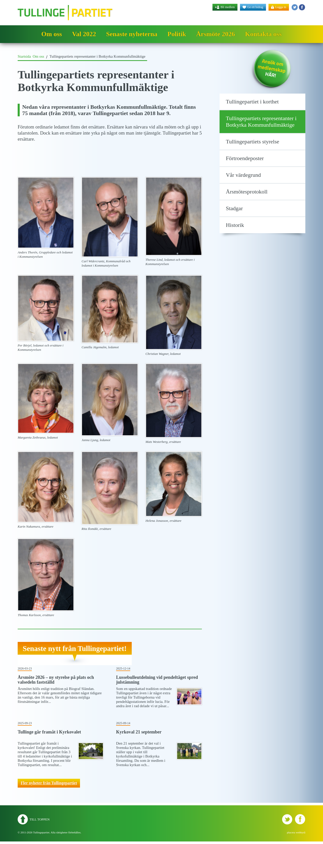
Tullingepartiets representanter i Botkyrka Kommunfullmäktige (261, 121)
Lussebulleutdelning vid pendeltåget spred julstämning (157, 680)
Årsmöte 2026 (215, 34)
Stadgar (234, 208)
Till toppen (40, 819)
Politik (177, 34)
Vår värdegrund (243, 175)
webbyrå (300, 832)
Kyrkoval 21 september (139, 731)
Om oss (51, 34)
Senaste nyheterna (131, 34)
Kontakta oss (263, 34)
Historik (235, 225)
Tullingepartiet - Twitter (294, 7)
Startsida (24, 56)
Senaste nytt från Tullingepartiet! (75, 648)
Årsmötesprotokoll (246, 191)
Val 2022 (84, 34)
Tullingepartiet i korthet (252, 101)
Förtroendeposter (245, 158)
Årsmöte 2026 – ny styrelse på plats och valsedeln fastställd (56, 680)
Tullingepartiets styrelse (252, 141)
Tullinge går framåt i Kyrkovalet (49, 731)
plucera (291, 832)
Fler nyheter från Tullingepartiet (49, 783)
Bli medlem (228, 7)
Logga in (280, 7)
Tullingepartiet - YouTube (302, 7)
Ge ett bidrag (255, 7)
